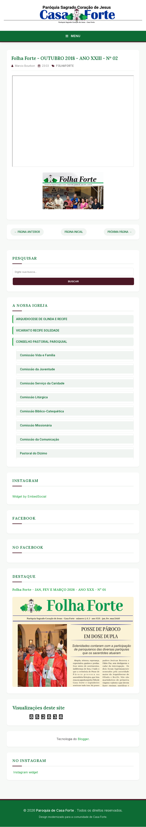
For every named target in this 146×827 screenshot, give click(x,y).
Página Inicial (74, 231)
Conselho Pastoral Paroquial (41, 342)
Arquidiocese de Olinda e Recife (41, 319)
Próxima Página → (120, 231)
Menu (73, 36)
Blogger (83, 739)
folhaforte (65, 65)
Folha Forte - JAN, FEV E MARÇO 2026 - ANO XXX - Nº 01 (59, 589)
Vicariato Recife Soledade (37, 330)
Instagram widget (25, 772)
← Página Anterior (27, 231)
